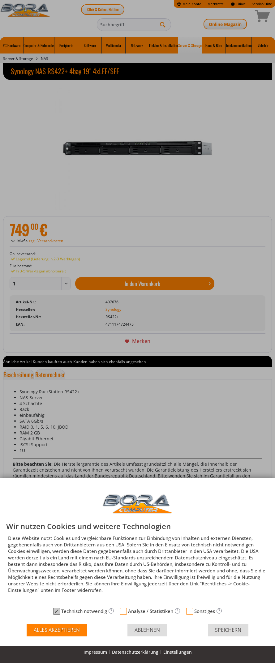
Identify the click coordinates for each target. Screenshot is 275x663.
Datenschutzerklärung (135, 652)
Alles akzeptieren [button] (57, 630)
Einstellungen (177, 652)
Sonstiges (204, 611)
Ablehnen (147, 630)
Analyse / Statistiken (150, 611)
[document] (137, 564)
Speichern (228, 630)
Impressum (95, 652)
